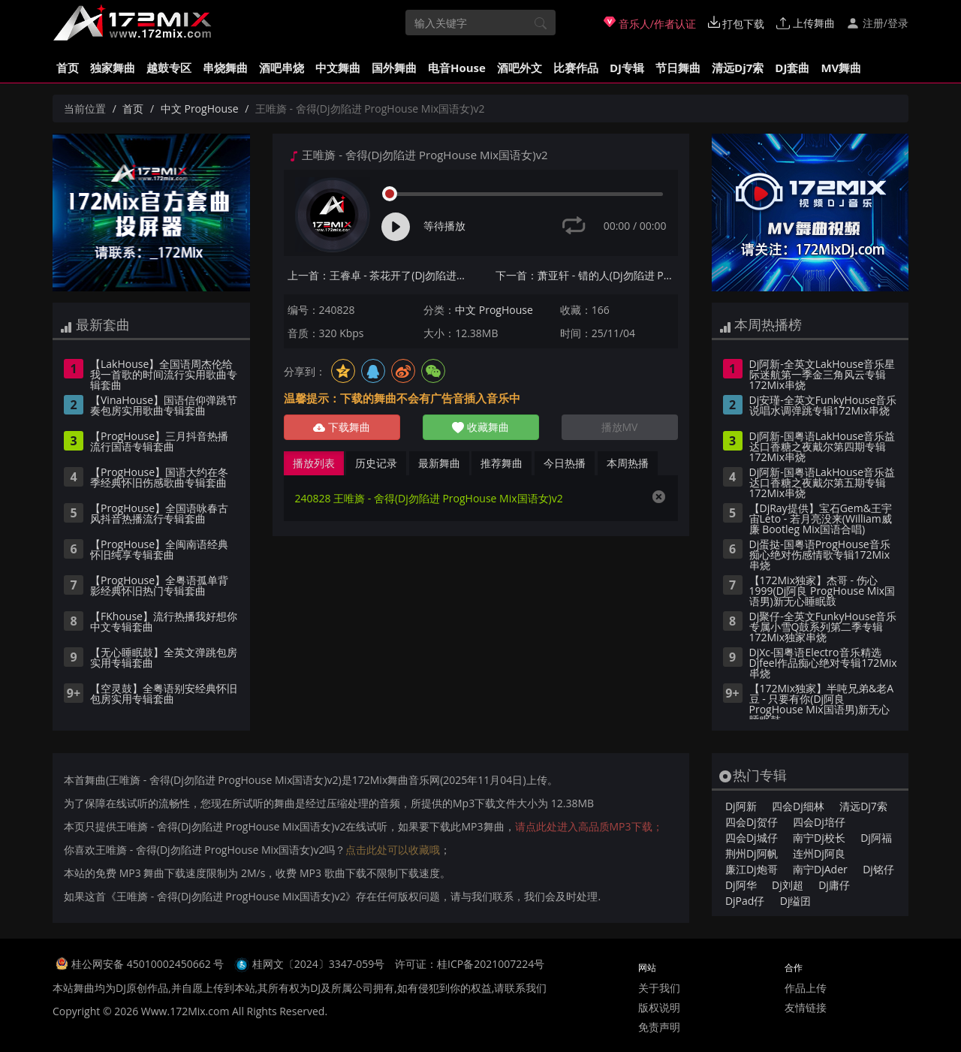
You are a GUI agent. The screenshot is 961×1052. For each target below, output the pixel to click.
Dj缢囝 (796, 901)
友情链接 (806, 1007)
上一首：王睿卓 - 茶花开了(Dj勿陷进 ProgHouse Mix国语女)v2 (379, 275)
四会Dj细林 (798, 806)
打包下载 (736, 23)
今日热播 (565, 463)
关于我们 (659, 988)
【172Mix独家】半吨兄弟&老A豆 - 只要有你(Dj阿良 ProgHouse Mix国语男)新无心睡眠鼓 (821, 701)
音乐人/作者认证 (650, 23)
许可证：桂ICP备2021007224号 (469, 964)
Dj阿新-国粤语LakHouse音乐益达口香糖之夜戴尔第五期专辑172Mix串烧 (822, 483)
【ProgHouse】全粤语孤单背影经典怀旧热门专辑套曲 (159, 586)
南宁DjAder (820, 869)
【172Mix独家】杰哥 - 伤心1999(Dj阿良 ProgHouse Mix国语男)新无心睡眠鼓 (822, 591)
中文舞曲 (337, 67)
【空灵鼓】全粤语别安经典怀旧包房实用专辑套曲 (163, 694)
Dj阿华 (741, 885)
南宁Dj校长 (819, 837)
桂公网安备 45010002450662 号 (149, 964)
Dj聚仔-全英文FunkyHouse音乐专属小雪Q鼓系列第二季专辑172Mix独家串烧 (823, 627)
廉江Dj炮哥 (751, 869)
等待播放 (444, 226)
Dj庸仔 (834, 885)
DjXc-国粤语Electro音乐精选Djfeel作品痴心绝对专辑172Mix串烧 (823, 663)
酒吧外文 (519, 67)
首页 (67, 67)
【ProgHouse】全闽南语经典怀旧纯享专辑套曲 (159, 550)
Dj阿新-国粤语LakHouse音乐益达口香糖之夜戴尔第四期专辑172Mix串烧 (822, 447)
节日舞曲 (677, 67)
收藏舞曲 (480, 427)
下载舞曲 (341, 427)
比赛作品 (575, 67)
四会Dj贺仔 (751, 822)
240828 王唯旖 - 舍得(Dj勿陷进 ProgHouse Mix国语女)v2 (429, 498)
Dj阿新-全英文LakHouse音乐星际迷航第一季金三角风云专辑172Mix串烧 (822, 375)
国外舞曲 (394, 67)
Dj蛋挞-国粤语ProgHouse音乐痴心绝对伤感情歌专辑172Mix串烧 (819, 555)
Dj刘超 (787, 885)
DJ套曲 (792, 67)
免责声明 (659, 1027)
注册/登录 (877, 23)
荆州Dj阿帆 (751, 853)
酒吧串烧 (281, 67)
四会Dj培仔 (819, 822)
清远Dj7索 (738, 67)
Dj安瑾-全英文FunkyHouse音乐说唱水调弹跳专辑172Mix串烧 (823, 406)
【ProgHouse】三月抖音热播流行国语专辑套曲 (159, 442)
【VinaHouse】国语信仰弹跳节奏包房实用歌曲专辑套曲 (163, 406)
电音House (457, 67)
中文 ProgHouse (200, 108)
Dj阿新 (741, 806)
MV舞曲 (841, 67)
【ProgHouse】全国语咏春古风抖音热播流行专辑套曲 (159, 514)
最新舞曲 (439, 463)
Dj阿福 (876, 837)
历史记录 (376, 463)
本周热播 (628, 463)
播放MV (619, 427)
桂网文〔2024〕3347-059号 (318, 964)
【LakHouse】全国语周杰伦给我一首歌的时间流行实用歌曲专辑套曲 (163, 375)
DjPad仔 (744, 901)
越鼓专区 (168, 67)
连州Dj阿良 (819, 853)
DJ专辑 (627, 67)
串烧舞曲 (225, 67)
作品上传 (806, 988)
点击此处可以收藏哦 (392, 850)
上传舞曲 (805, 23)
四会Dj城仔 (751, 837)
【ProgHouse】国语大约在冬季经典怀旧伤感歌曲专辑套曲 (159, 478)
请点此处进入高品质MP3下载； (589, 826)
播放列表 (314, 463)
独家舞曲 (112, 67)
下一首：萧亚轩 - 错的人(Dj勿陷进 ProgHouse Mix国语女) (587, 275)
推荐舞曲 (501, 463)
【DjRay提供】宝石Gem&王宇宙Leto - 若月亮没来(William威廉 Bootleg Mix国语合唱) (820, 519)
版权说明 (659, 1007)
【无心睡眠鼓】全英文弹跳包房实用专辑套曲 (163, 658)
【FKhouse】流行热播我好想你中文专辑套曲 (163, 622)
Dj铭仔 (878, 869)
